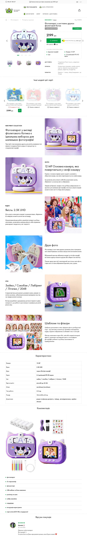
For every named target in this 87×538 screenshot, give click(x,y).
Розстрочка (71, 41)
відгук (54, 20)
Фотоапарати (14, 20)
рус (81, 2)
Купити (53, 40)
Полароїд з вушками (28, 20)
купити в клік (53, 44)
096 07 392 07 (10, 2)
